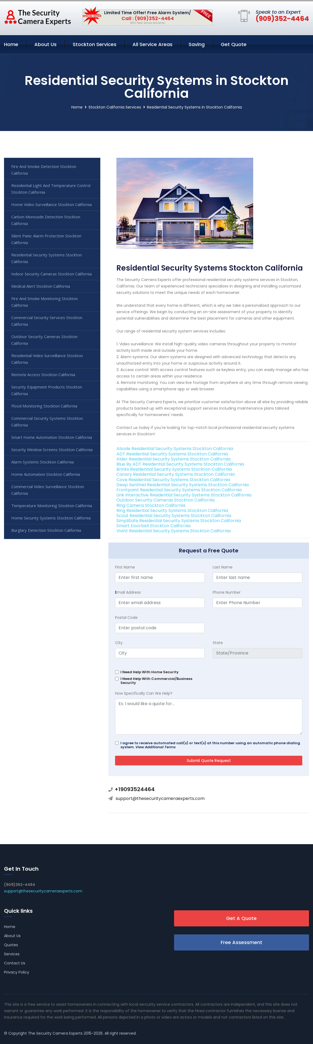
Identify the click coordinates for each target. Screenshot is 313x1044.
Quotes (11, 945)
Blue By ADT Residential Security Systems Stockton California (180, 464)
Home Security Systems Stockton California (51, 518)
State (218, 642)
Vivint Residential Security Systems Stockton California (173, 531)
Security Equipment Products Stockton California (46, 390)
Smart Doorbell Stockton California (153, 526)
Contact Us (14, 963)
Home (11, 44)
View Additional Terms (155, 747)
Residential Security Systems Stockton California (46, 258)
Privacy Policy (16, 972)
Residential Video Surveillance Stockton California (47, 359)
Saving (197, 44)
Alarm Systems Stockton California (42, 462)
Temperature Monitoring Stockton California (51, 505)
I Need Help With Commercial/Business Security (156, 681)
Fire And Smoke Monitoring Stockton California (44, 302)
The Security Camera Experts (55, 1033)
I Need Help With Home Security (149, 672)
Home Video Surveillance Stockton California (51, 204)
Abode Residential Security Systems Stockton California (174, 449)
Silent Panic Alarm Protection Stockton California (46, 239)
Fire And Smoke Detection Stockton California (43, 170)
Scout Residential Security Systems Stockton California (173, 515)
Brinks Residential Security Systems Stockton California (174, 469)
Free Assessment (241, 942)
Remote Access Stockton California (43, 374)
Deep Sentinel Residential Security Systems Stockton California (182, 485)
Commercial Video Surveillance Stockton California (47, 490)
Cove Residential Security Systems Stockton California (173, 480)
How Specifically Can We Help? (143, 693)
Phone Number (227, 592)
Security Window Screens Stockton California (52, 449)
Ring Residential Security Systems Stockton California (172, 510)
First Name (125, 567)
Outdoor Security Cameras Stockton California (165, 500)
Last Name (223, 567)
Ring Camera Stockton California (150, 505)
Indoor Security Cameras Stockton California (51, 273)
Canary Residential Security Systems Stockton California (175, 474)
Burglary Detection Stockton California (46, 530)
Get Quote (233, 44)
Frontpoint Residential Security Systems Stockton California (179, 490)
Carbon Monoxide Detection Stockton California (45, 220)
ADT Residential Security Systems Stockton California (172, 454)
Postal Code (126, 617)
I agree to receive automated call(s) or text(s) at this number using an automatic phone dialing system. (210, 745)
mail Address (128, 592)
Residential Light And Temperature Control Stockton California (50, 189)
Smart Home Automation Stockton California (51, 437)
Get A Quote (241, 918)
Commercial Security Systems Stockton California (47, 422)
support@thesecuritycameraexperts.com (160, 798)
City (119, 642)
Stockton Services (94, 44)
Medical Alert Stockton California (40, 286)
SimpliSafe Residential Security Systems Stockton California (178, 521)
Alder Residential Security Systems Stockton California (173, 459)
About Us (45, 44)
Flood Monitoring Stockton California (44, 406)
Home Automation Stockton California (45, 474)
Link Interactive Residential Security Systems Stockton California (183, 495)
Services (12, 954)
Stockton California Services (115, 107)
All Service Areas (152, 44)
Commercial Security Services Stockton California (46, 321)
